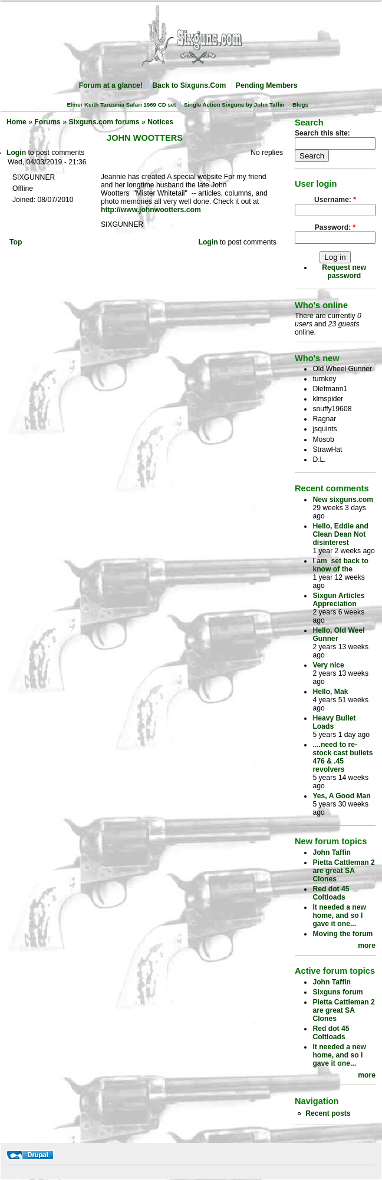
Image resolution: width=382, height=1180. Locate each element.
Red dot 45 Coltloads (330, 893)
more (367, 945)
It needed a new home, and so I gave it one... (339, 915)
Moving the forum (342, 934)
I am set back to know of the (340, 565)
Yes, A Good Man (341, 796)
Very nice (328, 665)
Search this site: (322, 133)
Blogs (300, 104)
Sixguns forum (337, 992)
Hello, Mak (330, 691)
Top (15, 242)
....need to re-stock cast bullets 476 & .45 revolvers (342, 757)
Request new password (344, 271)
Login (16, 152)
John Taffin (331, 852)
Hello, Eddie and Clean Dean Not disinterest (340, 534)
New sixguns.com (342, 499)
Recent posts (327, 1113)
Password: (335, 227)
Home (16, 122)
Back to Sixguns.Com (189, 85)
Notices (160, 122)
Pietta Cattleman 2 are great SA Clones (343, 870)
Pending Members (267, 85)
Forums (47, 122)
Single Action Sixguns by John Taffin (234, 104)
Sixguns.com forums (103, 122)
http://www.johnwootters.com (151, 210)
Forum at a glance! (111, 85)
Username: (335, 200)
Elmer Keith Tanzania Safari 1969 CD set (121, 104)
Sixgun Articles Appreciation (338, 599)
